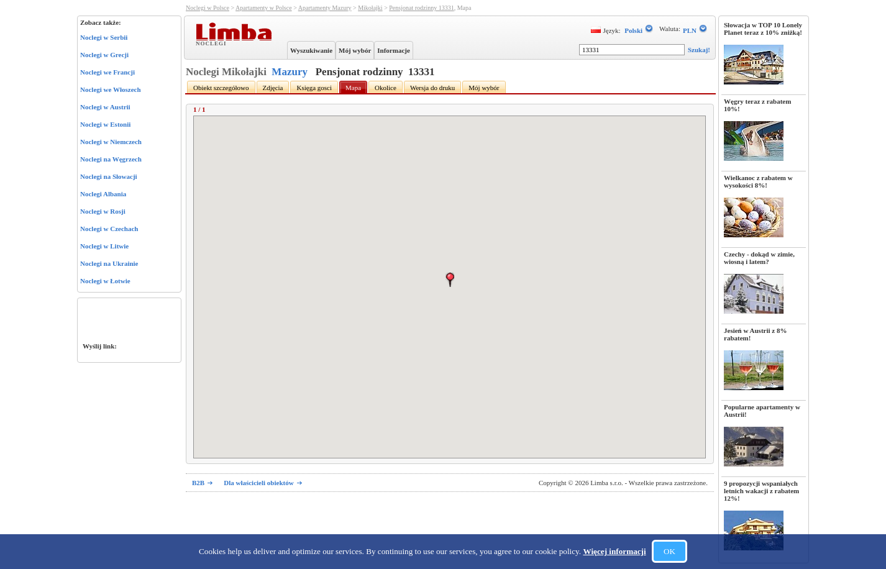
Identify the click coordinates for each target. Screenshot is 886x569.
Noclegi (212, 42)
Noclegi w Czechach (109, 228)
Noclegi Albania (103, 194)
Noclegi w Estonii (105, 124)
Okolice (385, 87)
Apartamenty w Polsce (263, 7)
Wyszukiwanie (311, 50)
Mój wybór (355, 50)
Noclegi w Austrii (105, 107)
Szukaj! (699, 49)
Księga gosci (314, 87)
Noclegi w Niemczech (111, 141)
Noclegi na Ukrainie (109, 263)
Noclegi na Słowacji (108, 176)
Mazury (290, 72)
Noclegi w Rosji (103, 211)
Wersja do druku (432, 87)
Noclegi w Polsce (207, 7)
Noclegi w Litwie (104, 246)
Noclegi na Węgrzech (111, 159)
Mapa (353, 87)
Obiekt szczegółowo (221, 87)
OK (669, 551)
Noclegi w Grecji (104, 54)
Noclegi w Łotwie (105, 280)
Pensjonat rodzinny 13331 (421, 7)
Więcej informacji (614, 551)
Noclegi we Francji (107, 72)
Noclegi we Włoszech (110, 89)
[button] (449, 279)
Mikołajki (370, 7)
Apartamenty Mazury (325, 7)
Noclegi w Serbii (103, 37)
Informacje (393, 50)
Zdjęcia (273, 87)
